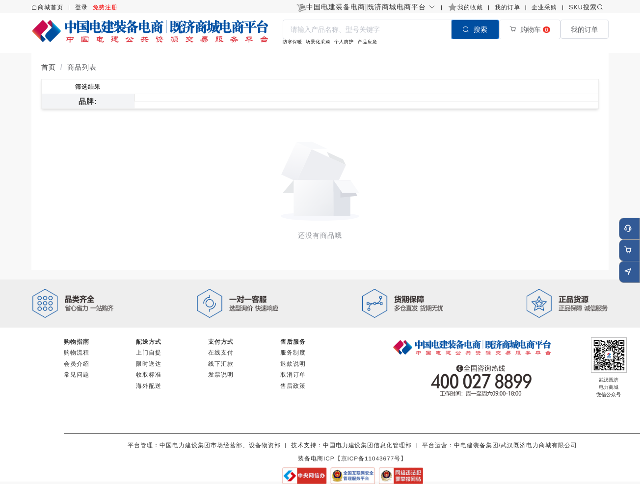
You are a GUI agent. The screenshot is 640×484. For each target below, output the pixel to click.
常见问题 (76, 374)
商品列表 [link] (82, 67)
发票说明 (221, 374)
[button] (371, 7)
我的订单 (507, 7)
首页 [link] (48, 67)
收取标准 (148, 374)
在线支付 (221, 352)
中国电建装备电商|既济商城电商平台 (371, 7)
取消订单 (293, 374)
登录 (81, 7)
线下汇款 (221, 363)
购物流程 (76, 352)
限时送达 (148, 363)
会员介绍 (76, 363)
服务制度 (293, 352)
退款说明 (293, 363)
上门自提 (148, 352)
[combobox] (391, 29)
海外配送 (148, 385)
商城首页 (50, 7)
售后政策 (293, 385)
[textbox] (367, 29)
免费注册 (105, 7)
